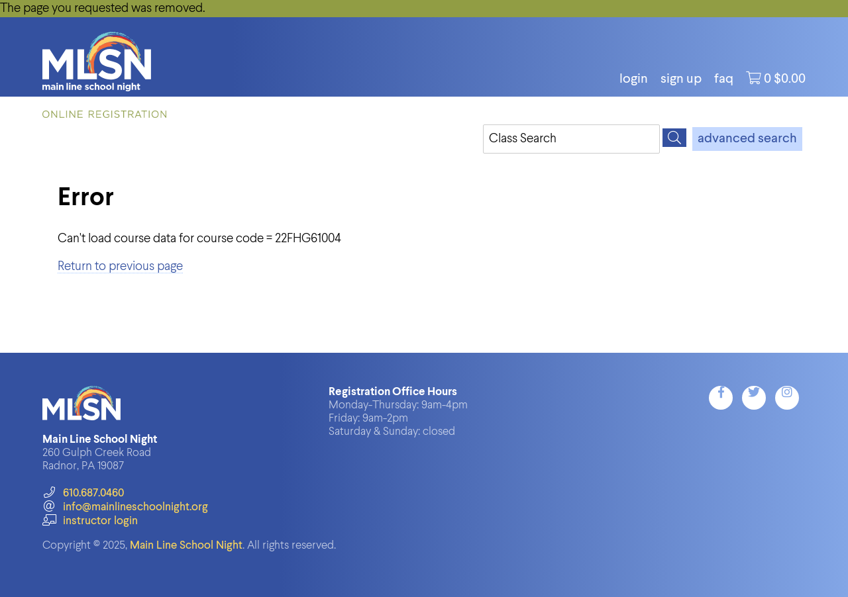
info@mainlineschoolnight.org (125, 507)
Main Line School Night (186, 545)
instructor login (90, 521)
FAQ (723, 79)
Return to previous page (120, 266)
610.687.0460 (83, 493)
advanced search (747, 139)
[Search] (674, 137)
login (633, 79)
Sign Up (681, 79)
